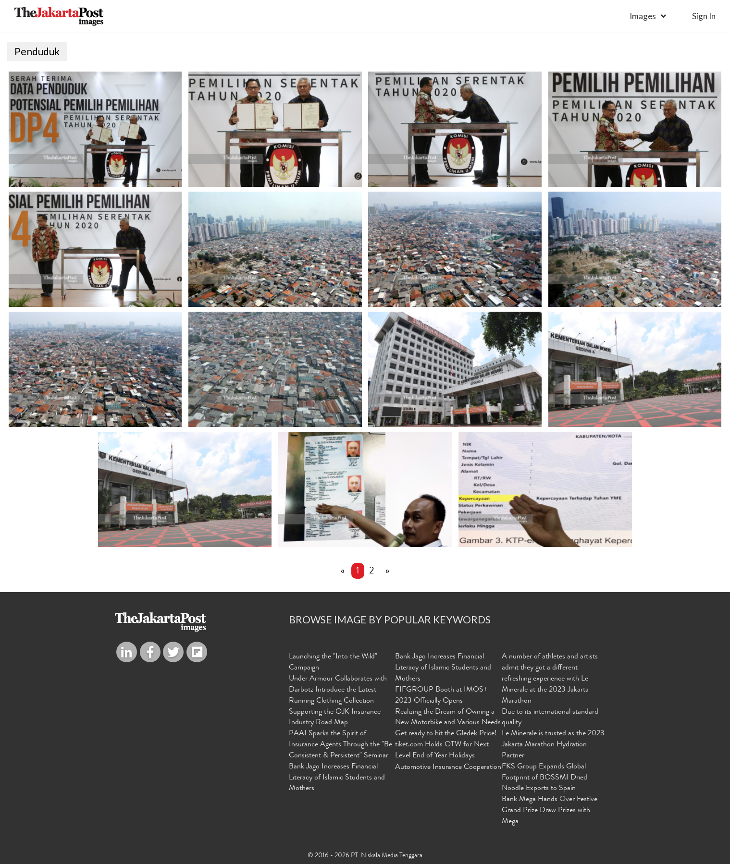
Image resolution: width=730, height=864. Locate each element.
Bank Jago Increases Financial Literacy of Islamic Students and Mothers (337, 778)
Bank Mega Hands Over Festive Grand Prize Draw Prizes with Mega (549, 811)
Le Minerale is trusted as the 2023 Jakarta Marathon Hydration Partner (553, 745)
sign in (704, 16)
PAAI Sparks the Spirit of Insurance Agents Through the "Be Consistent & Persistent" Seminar (340, 745)
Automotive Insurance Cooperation (448, 767)
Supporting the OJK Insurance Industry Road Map (335, 717)
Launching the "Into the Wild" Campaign (333, 662)
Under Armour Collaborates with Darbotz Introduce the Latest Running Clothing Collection (338, 690)
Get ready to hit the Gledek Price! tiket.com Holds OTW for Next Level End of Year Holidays (446, 745)
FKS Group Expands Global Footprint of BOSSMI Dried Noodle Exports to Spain (544, 778)
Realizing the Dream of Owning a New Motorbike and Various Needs (448, 717)
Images (643, 16)
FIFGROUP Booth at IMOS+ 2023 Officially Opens (441, 695)
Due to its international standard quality (550, 717)
